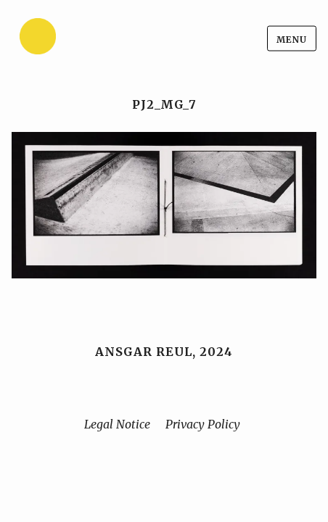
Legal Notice (117, 424)
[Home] (73, 38)
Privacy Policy (202, 424)
